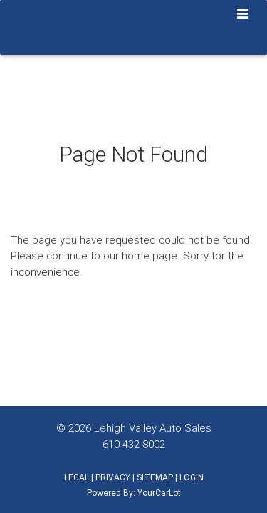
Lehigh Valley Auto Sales (152, 428)
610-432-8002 (134, 444)
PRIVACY (112, 477)
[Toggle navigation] (243, 15)
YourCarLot (159, 492)
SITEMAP (155, 477)
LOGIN (191, 477)
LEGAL (76, 477)
